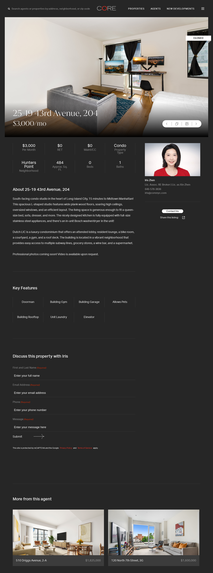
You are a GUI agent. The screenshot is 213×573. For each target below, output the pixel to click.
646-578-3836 (153, 189)
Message (23, 419)
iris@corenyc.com (156, 193)
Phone (21, 402)
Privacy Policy (66, 448)
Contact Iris (172, 211)
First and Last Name (29, 368)
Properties (136, 9)
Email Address (26, 385)
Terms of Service (85, 448)
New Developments (181, 9)
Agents (156, 9)
